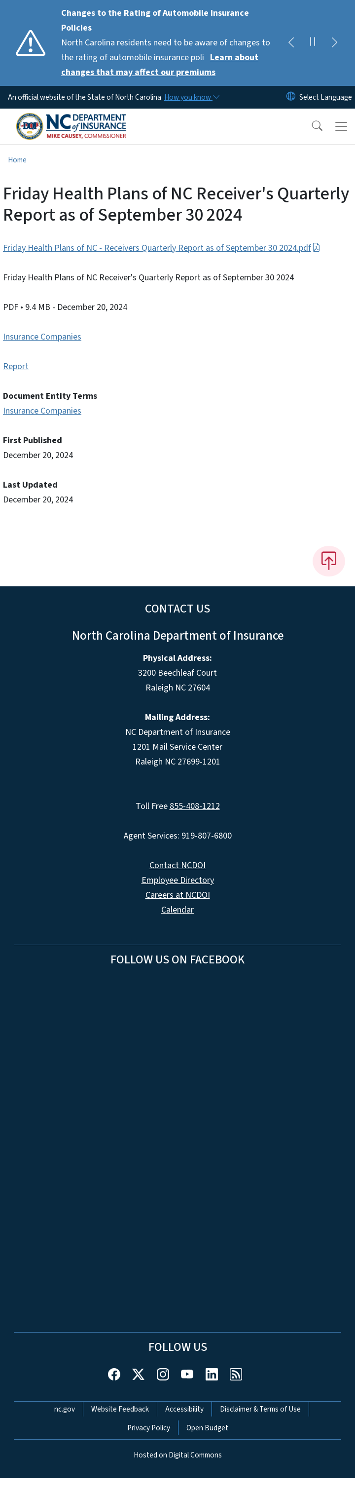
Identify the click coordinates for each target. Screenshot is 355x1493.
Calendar (177, 910)
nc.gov (64, 1409)
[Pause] (312, 43)
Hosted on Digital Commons (178, 1455)
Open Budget (207, 1427)
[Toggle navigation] (341, 126)
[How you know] (191, 97)
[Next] (334, 43)
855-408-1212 (195, 806)
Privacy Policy (148, 1427)
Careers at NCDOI (177, 895)
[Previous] (291, 43)
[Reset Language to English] (290, 97)
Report (16, 366)
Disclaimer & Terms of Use (260, 1409)
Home (17, 159)
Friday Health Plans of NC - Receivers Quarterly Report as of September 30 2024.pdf (161, 248)
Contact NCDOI (177, 865)
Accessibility (184, 1409)
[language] (325, 97)
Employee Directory (178, 880)
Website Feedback (120, 1409)
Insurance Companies (42, 337)
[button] (310, 126)
